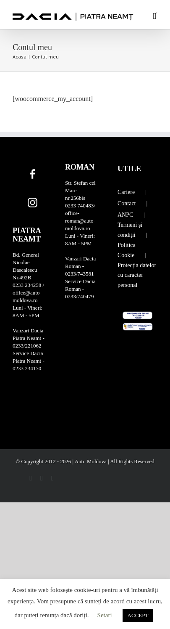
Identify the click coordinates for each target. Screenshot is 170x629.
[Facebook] (32, 173)
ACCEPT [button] (138, 615)
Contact (127, 203)
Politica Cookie (127, 250)
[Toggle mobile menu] (154, 16)
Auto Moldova (91, 461)
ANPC (125, 215)
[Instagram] (32, 202)
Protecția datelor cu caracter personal (137, 275)
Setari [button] (104, 615)
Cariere (126, 192)
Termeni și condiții (130, 230)
